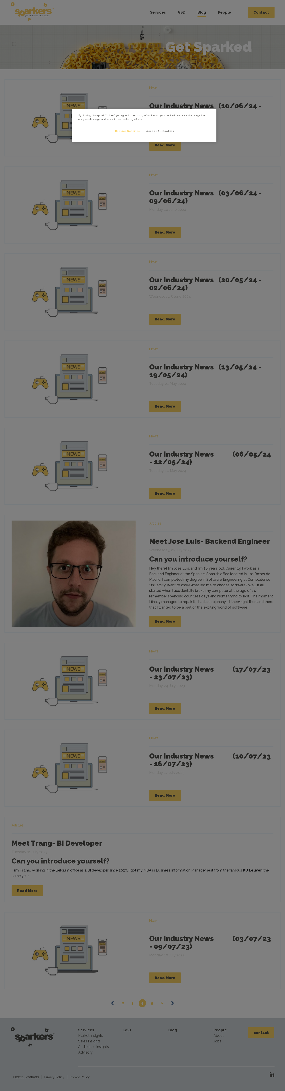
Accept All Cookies (160, 131)
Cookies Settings (126, 131)
